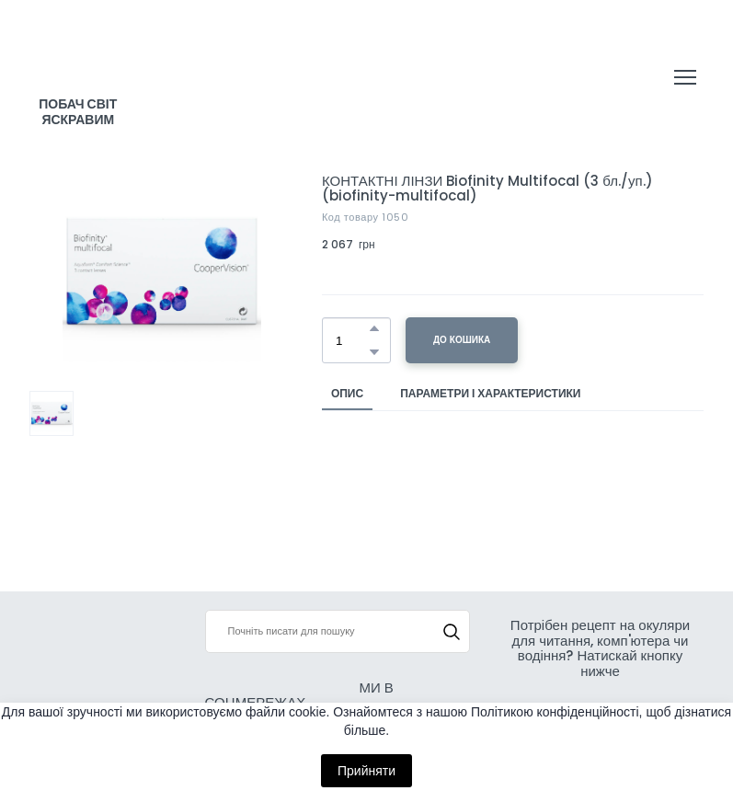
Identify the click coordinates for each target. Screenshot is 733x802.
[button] (374, 328)
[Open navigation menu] (685, 77)
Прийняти (366, 770)
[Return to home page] (78, 60)
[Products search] (338, 631)
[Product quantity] (352, 340)
